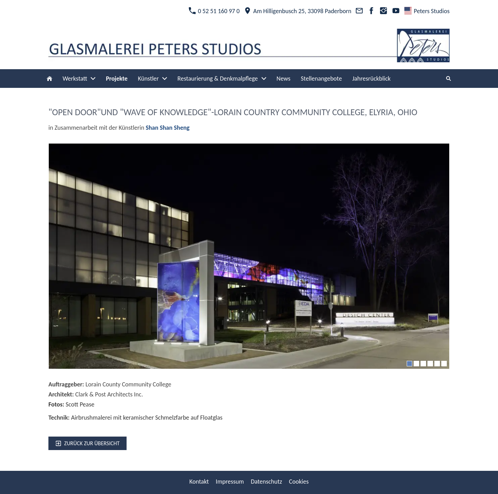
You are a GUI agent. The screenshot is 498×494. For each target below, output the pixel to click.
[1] (409, 363)
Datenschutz (266, 481)
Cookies (299, 481)
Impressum (230, 481)
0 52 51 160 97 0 (214, 11)
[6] (444, 363)
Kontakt (199, 481)
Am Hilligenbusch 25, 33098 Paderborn (297, 11)
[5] (437, 363)
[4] (430, 363)
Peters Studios (427, 11)
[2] (416, 363)
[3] (423, 363)
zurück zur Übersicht (87, 443)
